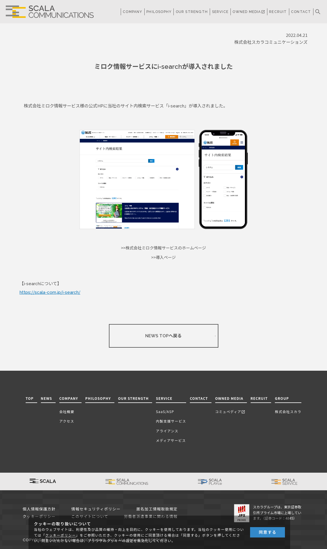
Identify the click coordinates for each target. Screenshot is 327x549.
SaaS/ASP (165, 411)
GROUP (282, 398)
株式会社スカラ (288, 411)
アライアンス (167, 430)
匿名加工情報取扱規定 (156, 509)
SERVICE (164, 398)
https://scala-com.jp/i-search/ (50, 292)
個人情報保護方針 (39, 509)
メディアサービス (171, 440)
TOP (30, 398)
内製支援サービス (171, 421)
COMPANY (132, 12)
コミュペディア (230, 411)
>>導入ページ (163, 257)
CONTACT (301, 12)
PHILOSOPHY (158, 12)
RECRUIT (278, 12)
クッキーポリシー (60, 535)
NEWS (46, 398)
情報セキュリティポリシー (96, 509)
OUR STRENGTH (192, 12)
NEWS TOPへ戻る (163, 335)
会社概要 (66, 411)
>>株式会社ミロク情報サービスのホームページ (163, 248)
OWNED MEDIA (249, 12)
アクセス (66, 421)
